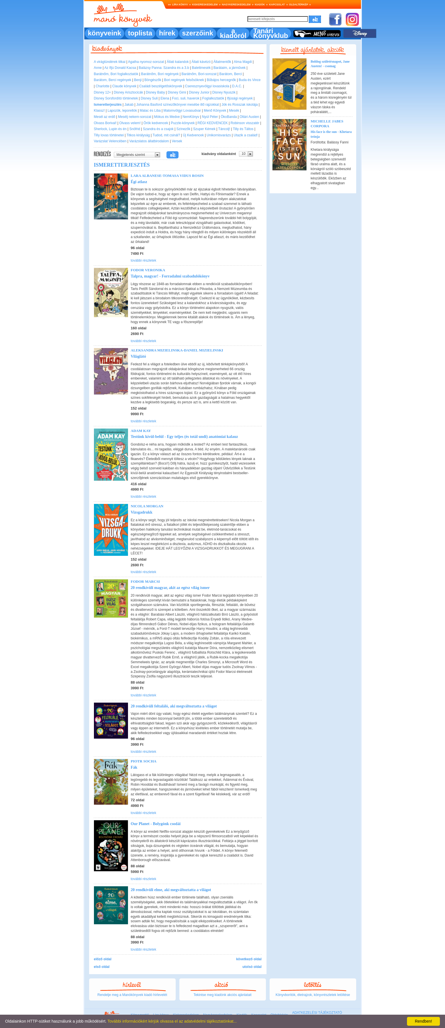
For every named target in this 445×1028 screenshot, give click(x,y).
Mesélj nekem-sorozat (134, 117)
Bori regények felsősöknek (184, 80)
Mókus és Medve (167, 117)
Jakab (128, 105)
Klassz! (99, 111)
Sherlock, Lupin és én (110, 129)
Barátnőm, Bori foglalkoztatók (116, 74)
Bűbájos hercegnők (221, 80)
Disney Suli (149, 98)
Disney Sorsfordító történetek (116, 98)
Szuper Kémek (204, 129)
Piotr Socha (144, 761)
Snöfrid (134, 129)
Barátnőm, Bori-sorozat (199, 74)
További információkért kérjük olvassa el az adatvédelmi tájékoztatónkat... (172, 1021)
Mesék (234, 111)
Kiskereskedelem (205, 4)
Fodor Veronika (148, 270)
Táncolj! (224, 129)
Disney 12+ (102, 92)
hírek (167, 33)
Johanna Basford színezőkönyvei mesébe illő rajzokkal (177, 105)
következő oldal (248, 959)
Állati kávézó (201, 62)
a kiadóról (233, 33)
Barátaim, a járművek (229, 68)
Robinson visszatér (244, 123)
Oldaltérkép (298, 4)
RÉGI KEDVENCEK (213, 123)
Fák (134, 767)
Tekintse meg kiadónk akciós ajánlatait (222, 995)
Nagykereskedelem (236, 4)
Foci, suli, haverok (186, 98)
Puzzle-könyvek (183, 123)
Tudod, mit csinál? (166, 135)
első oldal (102, 967)
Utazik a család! (246, 135)
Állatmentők (222, 62)
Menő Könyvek (215, 111)
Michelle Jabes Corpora (327, 123)
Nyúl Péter (210, 117)
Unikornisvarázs (219, 135)
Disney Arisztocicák (128, 92)
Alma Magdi (243, 62)
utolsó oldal (251, 967)
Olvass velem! (129, 123)
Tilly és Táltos (243, 129)
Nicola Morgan (147, 506)
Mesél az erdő (104, 117)
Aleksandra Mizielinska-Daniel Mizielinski (177, 350)
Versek (177, 141)
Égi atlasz (139, 182)
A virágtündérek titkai (109, 62)
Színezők (183, 129)
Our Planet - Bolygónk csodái (156, 824)
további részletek (143, 260)
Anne (98, 68)
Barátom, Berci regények (112, 80)
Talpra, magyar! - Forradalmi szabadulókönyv (170, 276)
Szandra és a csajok (158, 129)
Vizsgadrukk (142, 512)
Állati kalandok (178, 62)
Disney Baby (155, 92)
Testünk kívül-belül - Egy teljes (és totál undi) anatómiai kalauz (184, 436)
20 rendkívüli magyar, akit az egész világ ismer (170, 588)
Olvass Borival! (105, 123)
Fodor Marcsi (145, 581)
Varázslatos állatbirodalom (149, 141)
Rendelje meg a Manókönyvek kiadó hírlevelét (132, 995)
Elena (165, 98)
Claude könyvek (124, 86)
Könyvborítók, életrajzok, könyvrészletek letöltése (313, 995)
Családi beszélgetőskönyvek (160, 86)
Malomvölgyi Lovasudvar (182, 111)
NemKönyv (190, 117)
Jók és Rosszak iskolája (240, 105)
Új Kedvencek (193, 135)
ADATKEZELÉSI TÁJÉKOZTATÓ (317, 1013)
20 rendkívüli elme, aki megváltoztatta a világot (171, 890)
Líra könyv (180, 4)
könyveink (104, 33)
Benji (138, 80)
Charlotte (103, 86)
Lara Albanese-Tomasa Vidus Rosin (167, 175)
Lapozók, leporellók (122, 111)
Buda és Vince (250, 80)
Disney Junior (199, 92)
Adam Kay (141, 431)
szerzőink (197, 33)
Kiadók (260, 4)
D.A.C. (237, 86)
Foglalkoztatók (213, 98)
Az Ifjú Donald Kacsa (120, 68)
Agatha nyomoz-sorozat (146, 62)
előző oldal (103, 959)
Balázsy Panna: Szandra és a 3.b (164, 68)
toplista (140, 33)
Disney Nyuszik (224, 92)
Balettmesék (201, 68)
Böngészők (152, 80)
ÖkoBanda (229, 117)
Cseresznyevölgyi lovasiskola (207, 86)
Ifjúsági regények (240, 98)
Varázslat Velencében (110, 141)
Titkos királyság (138, 135)
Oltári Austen (249, 117)
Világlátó (138, 356)
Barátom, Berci (230, 74)
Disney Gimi (177, 92)
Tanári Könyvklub (270, 33)
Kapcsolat (277, 4)
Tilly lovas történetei (109, 135)
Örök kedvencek (155, 123)
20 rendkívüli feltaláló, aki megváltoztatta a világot (174, 706)
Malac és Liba (150, 111)
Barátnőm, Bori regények (160, 74)
